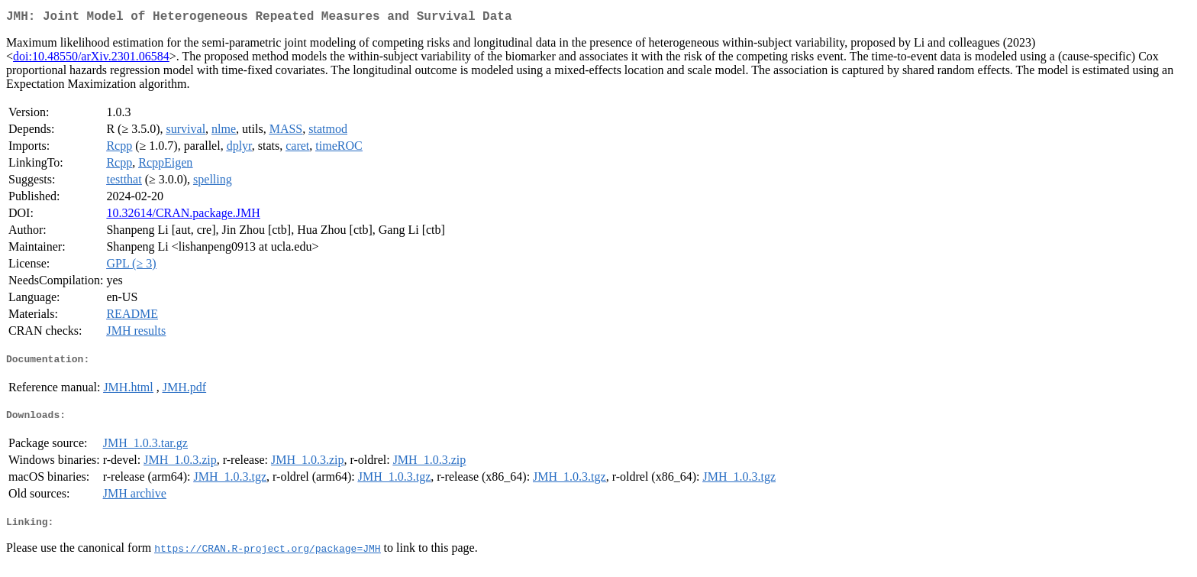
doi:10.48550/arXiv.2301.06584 (91, 59)
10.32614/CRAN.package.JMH (183, 215)
